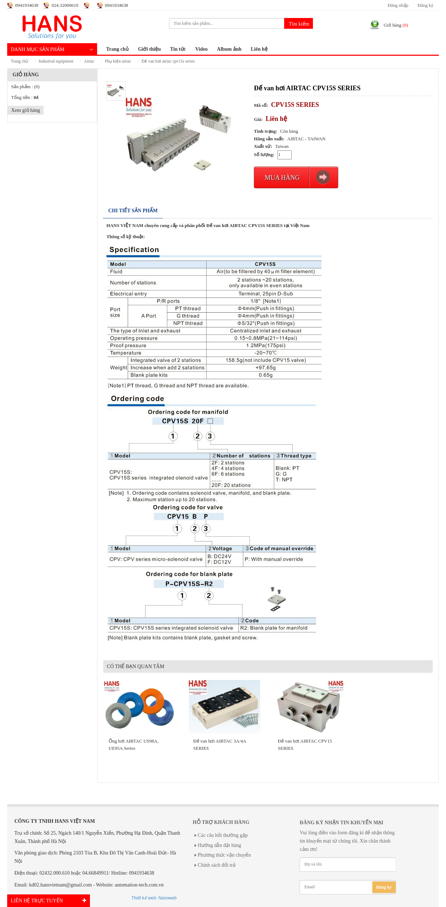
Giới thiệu (149, 49)
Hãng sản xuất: (269, 138)
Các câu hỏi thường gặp (223, 835)
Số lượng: (264, 154)
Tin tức (178, 49)
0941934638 (26, 5)
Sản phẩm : (25, 86)
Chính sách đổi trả (217, 865)
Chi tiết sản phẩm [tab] (133, 210)
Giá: (258, 119)
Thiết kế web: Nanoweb (154, 898)
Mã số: (261, 105)
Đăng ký (425, 5)
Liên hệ (259, 49)
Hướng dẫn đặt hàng (219, 845)
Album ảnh (229, 49)
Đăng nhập (398, 5)
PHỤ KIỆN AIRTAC (118, 61)
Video (201, 49)
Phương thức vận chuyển (224, 855)
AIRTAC (89, 61)
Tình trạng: (265, 131)
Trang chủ (117, 49)
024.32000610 (64, 5)
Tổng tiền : (24, 97)
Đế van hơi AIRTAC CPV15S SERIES (168, 61)
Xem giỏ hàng (25, 110)
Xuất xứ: (263, 146)
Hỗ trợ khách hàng (221, 822)
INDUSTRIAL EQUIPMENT (56, 61)
